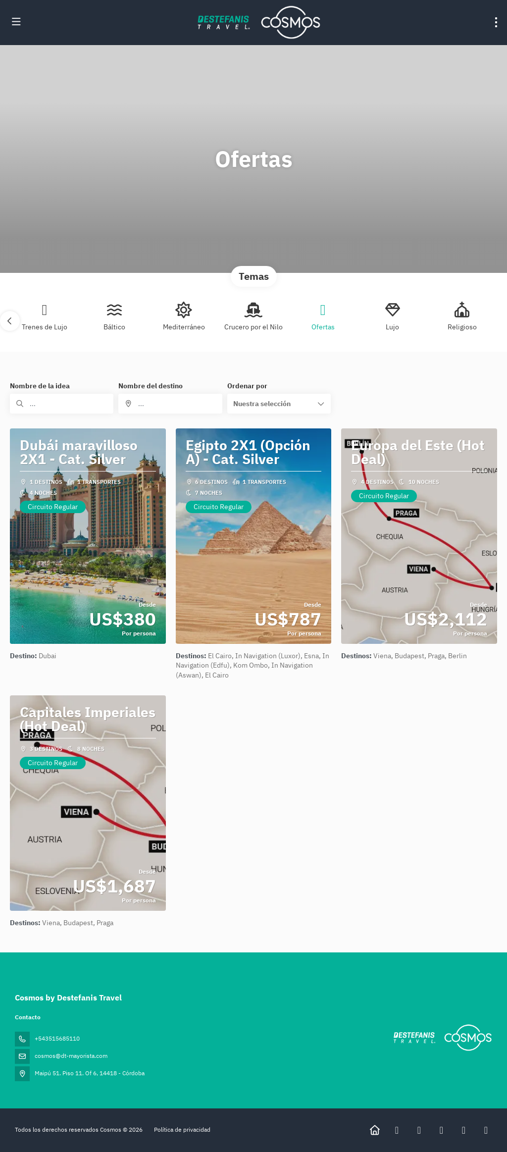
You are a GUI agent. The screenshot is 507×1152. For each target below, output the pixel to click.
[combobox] (170, 404)
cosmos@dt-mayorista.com (71, 1055)
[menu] (496, 22)
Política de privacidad (182, 1129)
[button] (10, 321)
